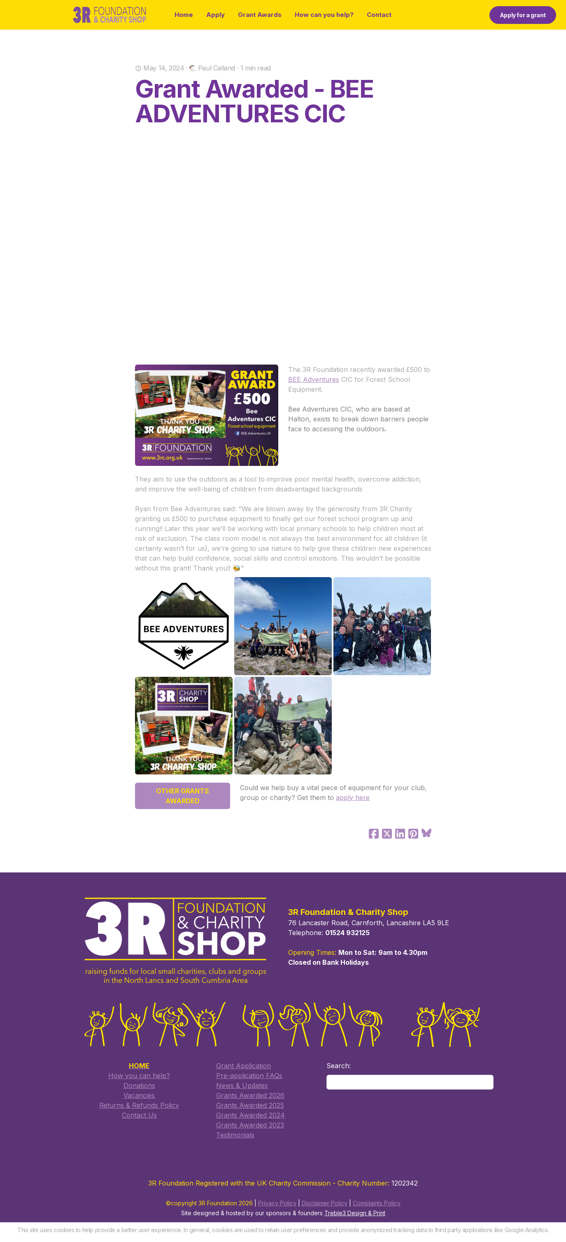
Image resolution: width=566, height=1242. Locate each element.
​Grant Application (243, 1066)
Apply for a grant (523, 15)
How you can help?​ (139, 1075)
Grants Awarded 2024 (250, 1115)
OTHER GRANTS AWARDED (182, 796)
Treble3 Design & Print (354, 1213)
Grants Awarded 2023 (250, 1125)
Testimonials (235, 1135)
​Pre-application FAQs (249, 1075)
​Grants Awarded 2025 (250, 1105)
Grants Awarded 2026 (250, 1095)
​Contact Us (139, 1115)
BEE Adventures (313, 379)
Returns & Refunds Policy (139, 1105)
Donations (139, 1085)
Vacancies (139, 1095)
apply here (353, 797)
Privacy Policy (277, 1203)
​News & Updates (242, 1085)
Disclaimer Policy (324, 1203)
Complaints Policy (377, 1203)
